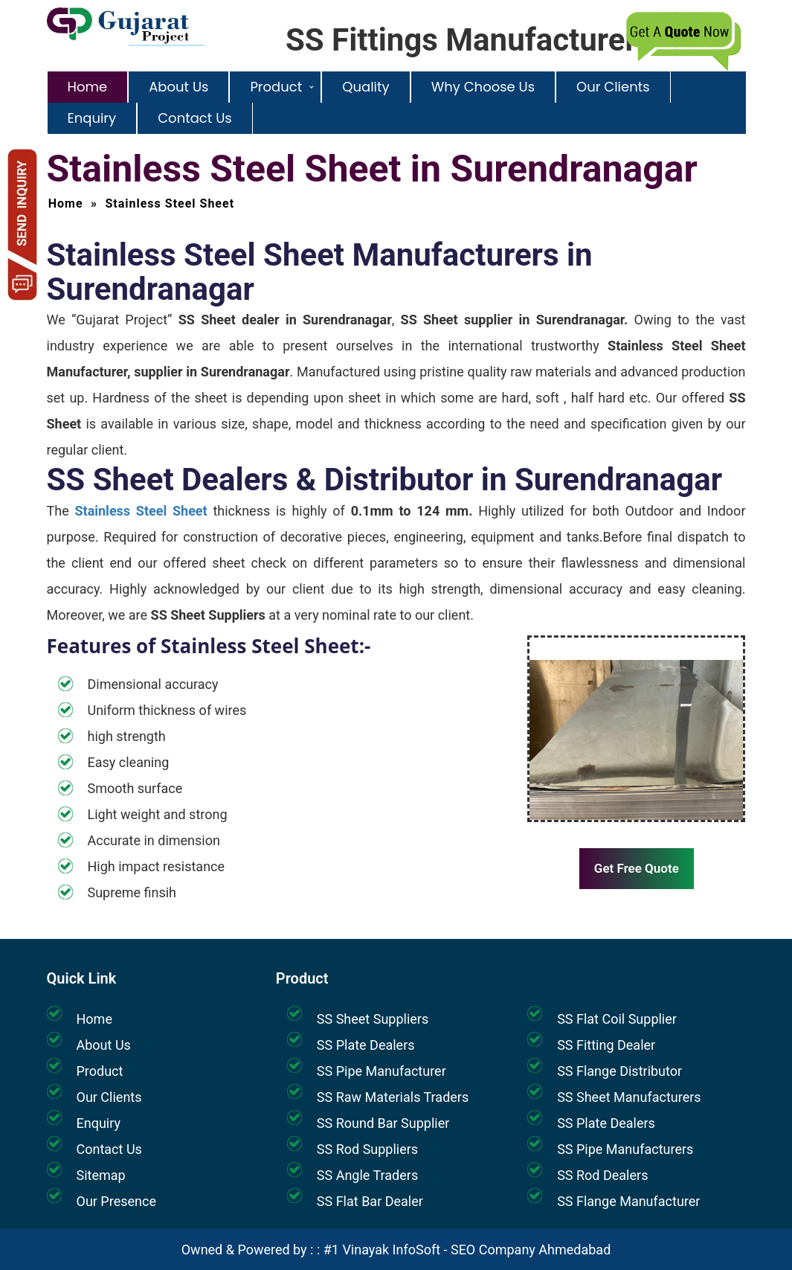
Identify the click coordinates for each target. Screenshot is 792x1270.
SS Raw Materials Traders (393, 1097)
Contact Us (195, 118)
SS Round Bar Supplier (383, 1123)
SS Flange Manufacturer (628, 1201)
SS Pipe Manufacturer (381, 1071)
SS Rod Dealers (602, 1175)
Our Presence (116, 1201)
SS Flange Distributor (619, 1071)
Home (88, 86)
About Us (178, 86)
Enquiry (92, 118)
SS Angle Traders (367, 1175)
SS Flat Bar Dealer (370, 1201)
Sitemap (101, 1175)
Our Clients (613, 86)
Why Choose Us (483, 86)
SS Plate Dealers (366, 1045)
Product (276, 86)
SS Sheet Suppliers (372, 1019)
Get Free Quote (636, 868)
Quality (365, 86)
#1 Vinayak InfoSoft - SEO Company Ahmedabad (467, 1249)
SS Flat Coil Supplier (617, 1019)
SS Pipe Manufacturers (625, 1149)
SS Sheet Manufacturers (629, 1097)
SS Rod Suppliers (367, 1149)
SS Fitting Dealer (606, 1045)
